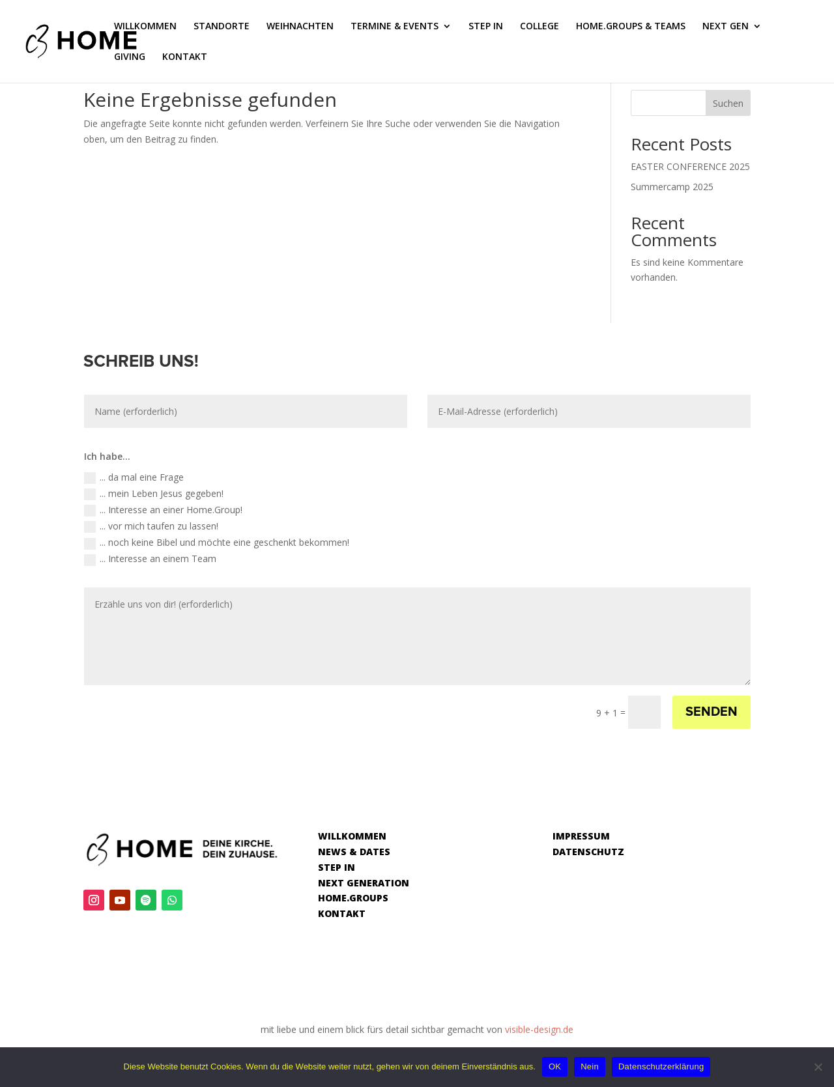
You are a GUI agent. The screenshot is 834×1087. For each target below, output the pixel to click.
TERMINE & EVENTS (395, 26)
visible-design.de (539, 1029)
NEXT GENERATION (363, 883)
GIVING (129, 57)
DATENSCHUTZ (588, 851)
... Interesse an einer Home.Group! (163, 509)
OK (555, 1066)
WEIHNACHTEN (300, 26)
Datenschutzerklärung (661, 1066)
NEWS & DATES (354, 851)
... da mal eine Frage (134, 477)
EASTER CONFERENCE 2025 (690, 166)
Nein (590, 1066)
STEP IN (485, 26)
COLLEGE (539, 26)
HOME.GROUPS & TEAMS (630, 26)
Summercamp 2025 (672, 186)
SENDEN (711, 711)
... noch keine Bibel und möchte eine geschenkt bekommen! (216, 542)
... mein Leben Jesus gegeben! (153, 493)
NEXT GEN (725, 26)
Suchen (728, 103)
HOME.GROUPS (353, 898)
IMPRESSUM (581, 836)
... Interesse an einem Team (150, 558)
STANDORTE (222, 26)
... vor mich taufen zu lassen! (151, 526)
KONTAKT (184, 57)
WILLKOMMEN (145, 26)
